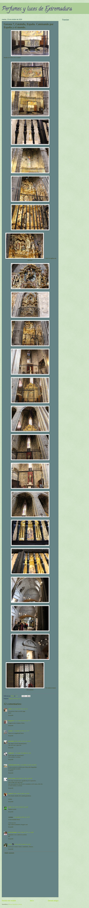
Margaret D (11, 720)
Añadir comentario (9, 853)
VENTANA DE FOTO (14, 764)
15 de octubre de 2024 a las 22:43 (22, 817)
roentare (10, 731)
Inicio (32, 901)
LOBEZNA (11, 753)
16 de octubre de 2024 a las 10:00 (26, 832)
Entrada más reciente (9, 901)
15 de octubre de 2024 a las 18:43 (23, 753)
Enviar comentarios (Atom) (15, 904)
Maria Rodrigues (12, 832)
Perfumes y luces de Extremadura (37, 9)
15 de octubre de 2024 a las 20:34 (28, 764)
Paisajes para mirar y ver (15, 698)
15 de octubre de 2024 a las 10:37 (21, 731)
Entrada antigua (53, 901)
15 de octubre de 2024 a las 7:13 (20, 709)
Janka (9, 807)
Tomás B (10, 793)
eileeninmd (11, 741)
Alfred (10, 709)
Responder (10, 715)
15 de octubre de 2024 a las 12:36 (22, 741)
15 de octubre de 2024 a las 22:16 (20, 807)
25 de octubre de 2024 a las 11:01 (22, 844)
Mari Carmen (11, 778)
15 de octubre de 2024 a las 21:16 (21, 793)
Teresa (10, 844)
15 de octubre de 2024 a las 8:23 (22, 720)
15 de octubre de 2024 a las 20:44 (24, 778)
